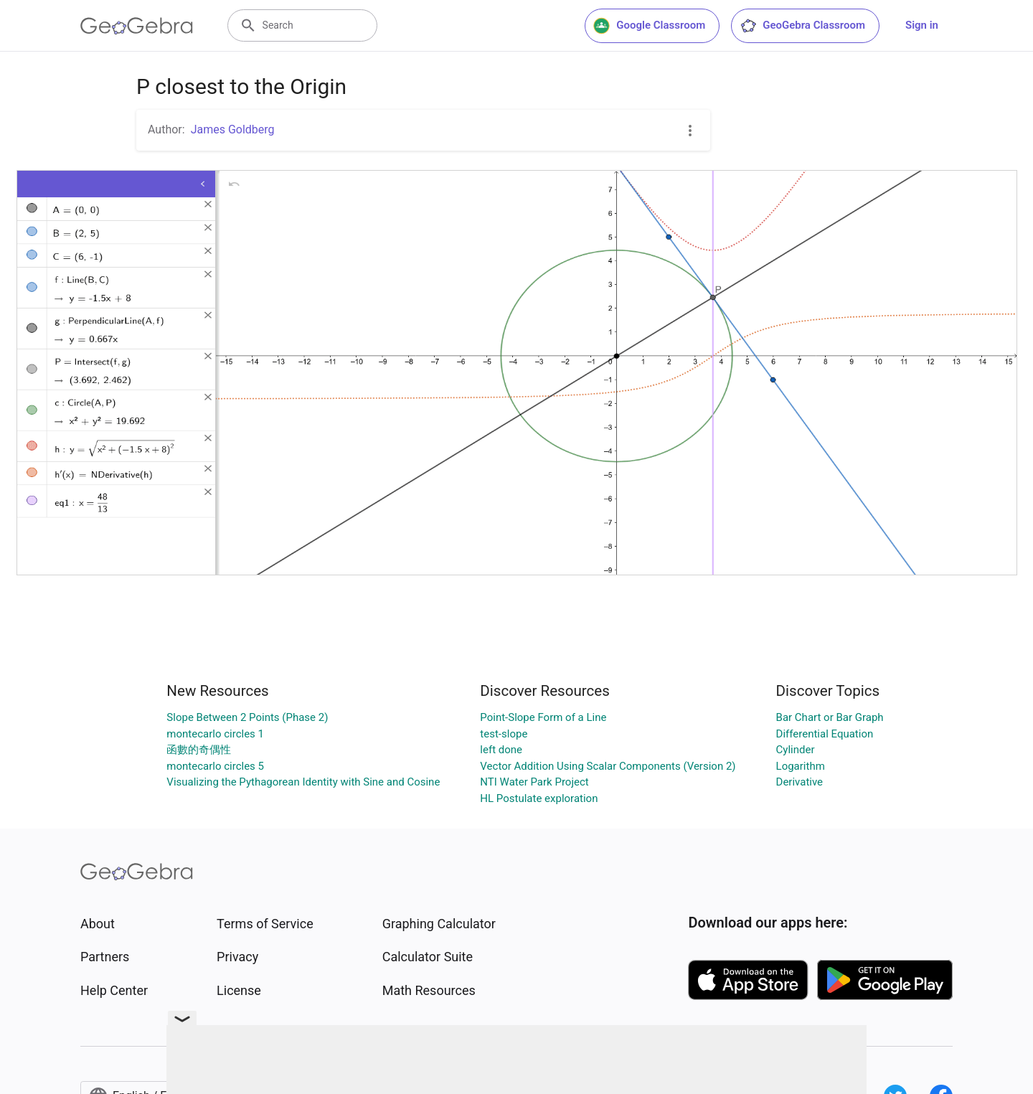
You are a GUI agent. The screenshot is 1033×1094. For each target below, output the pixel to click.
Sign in (921, 25)
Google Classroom (649, 25)
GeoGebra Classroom (802, 25)
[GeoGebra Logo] (136, 25)
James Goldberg (233, 129)
